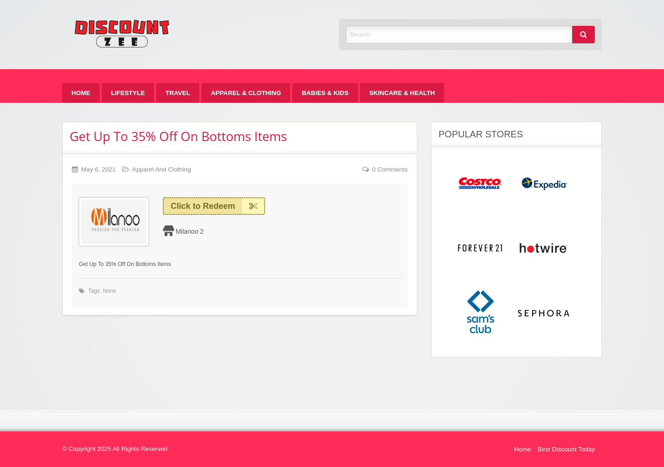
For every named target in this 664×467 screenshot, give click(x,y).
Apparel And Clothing (161, 169)
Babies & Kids (325, 92)
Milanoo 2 (190, 231)
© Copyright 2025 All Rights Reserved (114, 448)
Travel (178, 92)
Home (80, 92)
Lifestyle (128, 92)
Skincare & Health (402, 92)
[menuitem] (81, 93)
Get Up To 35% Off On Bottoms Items (178, 136)
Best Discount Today (566, 449)
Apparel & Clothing (246, 92)
